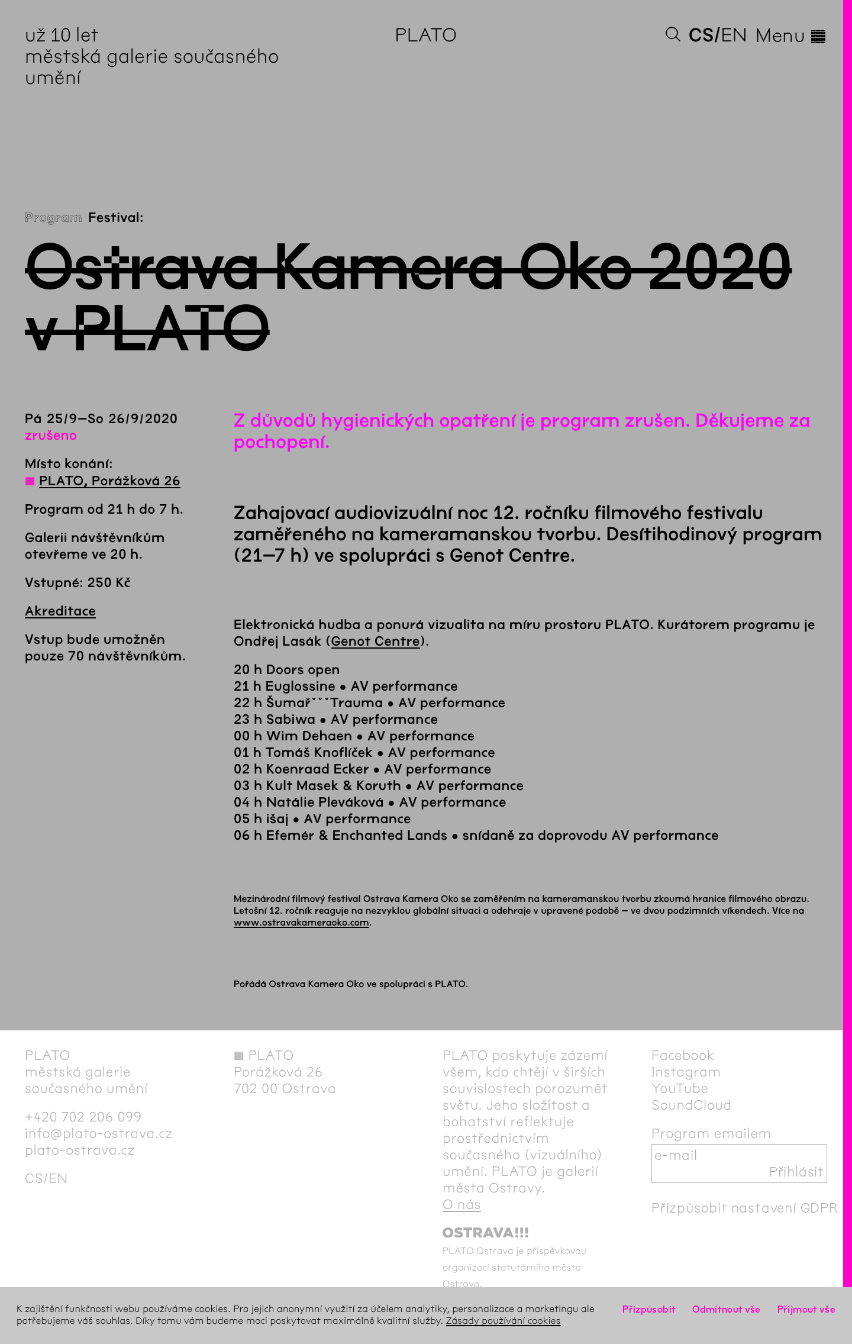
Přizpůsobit (649, 1309)
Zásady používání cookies (503, 1321)
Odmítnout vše (726, 1309)
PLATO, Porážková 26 (109, 481)
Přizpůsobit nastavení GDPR (744, 1208)
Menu (791, 35)
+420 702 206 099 (83, 1116)
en (734, 35)
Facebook (683, 1055)
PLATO (426, 35)
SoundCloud (691, 1105)
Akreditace (60, 611)
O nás (462, 1204)
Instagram (686, 1071)
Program (53, 218)
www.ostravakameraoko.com (301, 923)
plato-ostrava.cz (80, 1150)
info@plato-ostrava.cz (99, 1133)
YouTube (680, 1088)
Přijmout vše (806, 1309)
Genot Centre (375, 641)
